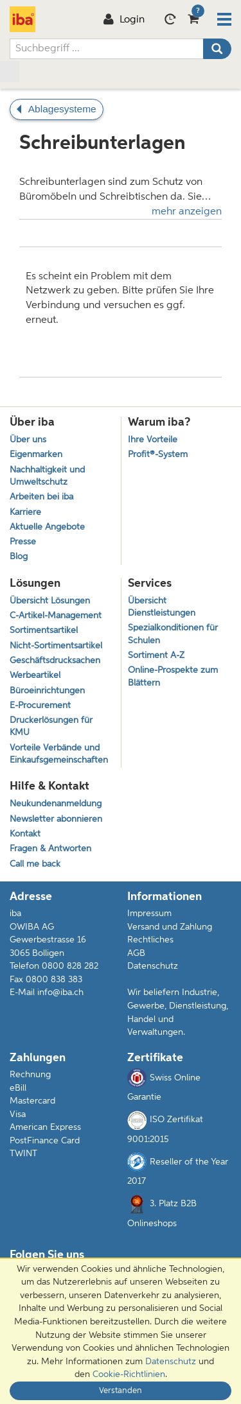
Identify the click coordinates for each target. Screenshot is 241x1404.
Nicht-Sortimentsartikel (56, 646)
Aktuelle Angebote (47, 527)
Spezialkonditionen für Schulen (173, 634)
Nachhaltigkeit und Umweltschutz (47, 476)
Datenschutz (152, 966)
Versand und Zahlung (169, 927)
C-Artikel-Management (56, 616)
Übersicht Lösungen (50, 601)
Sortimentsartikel (44, 631)
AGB (136, 953)
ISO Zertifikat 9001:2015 (165, 1127)
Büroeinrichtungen (47, 691)
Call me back (35, 864)
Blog (19, 557)
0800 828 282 (70, 966)
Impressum (149, 913)
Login (124, 20)
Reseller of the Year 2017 (177, 1169)
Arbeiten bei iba (41, 497)
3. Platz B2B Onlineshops (162, 1211)
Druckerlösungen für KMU (51, 726)
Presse (23, 542)
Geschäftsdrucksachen (55, 661)
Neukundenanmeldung (56, 804)
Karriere (25, 512)
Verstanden (120, 1391)
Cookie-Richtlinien (129, 1374)
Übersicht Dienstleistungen (161, 607)
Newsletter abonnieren (56, 819)
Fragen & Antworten (50, 849)
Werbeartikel (35, 676)
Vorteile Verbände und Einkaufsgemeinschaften (59, 754)
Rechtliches (150, 939)
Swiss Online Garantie (164, 1085)
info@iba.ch (60, 992)
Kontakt (25, 834)
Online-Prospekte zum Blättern (173, 676)
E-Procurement (40, 706)
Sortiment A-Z (156, 656)
